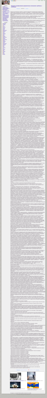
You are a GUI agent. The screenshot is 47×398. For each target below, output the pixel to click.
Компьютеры (3, 33)
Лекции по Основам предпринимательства (5, 19)
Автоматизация (4, 23)
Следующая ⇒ (27, 8)
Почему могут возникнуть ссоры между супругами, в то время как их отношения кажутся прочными (5, 9)
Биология (3, 26)
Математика (3, 36)
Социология (3, 47)
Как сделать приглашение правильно (5, 14)
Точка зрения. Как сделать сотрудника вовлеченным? (5, 15)
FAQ (44, 0)
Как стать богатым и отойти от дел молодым (6, 11)
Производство (4, 44)
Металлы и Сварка (4, 39)
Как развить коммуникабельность (4, 6)
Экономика (3, 54)
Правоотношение (4, 43)
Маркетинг (3, 35)
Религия (3, 46)
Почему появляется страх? (5, 10)
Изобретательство (4, 30)
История (3, 32)
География (3, 28)
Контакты (42, 0)
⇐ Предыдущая (18, 8)
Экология (3, 53)
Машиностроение (4, 37)
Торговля (3, 49)
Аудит (3, 25)
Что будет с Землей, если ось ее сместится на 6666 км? (17, 380)
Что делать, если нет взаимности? (31, 380)
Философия (3, 51)
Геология (3, 29)
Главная (39, 0)
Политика (3, 42)
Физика (3, 50)
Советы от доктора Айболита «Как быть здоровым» (5, 12)
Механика (3, 40)
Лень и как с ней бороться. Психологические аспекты (5, 17)
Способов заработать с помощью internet (5, 18)
